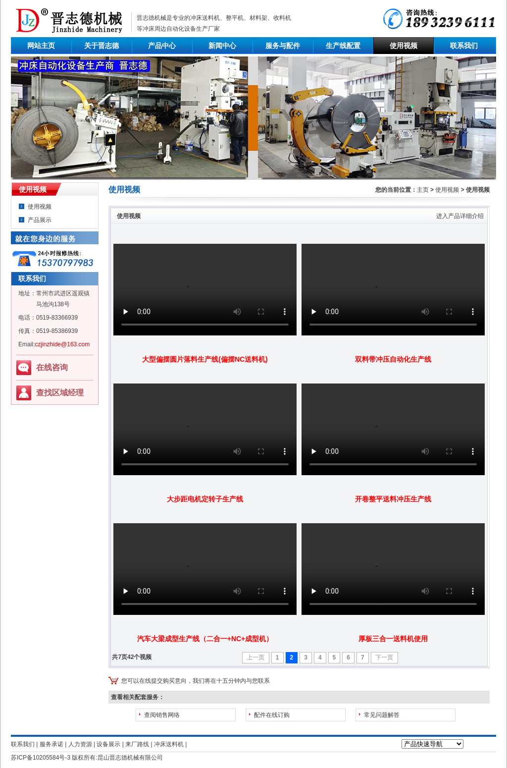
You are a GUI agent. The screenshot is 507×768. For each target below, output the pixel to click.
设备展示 (108, 744)
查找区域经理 (60, 392)
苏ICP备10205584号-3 (40, 757)
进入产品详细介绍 (460, 216)
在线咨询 (52, 367)
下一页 (384, 657)
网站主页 (41, 46)
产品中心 (162, 46)
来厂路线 (137, 744)
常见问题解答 (382, 715)
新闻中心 (222, 46)
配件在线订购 (272, 715)
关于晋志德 (101, 46)
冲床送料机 (205, 17)
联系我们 (464, 46)
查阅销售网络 (162, 715)
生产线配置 (343, 46)
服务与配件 (282, 46)
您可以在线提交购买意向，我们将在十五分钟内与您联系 (195, 680)
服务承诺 (51, 744)
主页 (423, 189)
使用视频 (403, 46)
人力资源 (80, 744)
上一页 (255, 657)
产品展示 (39, 220)
